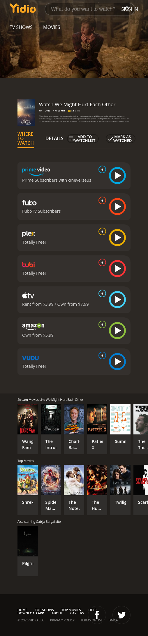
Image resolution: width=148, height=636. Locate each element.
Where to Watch (25, 139)
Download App (30, 613)
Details (54, 138)
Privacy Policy (62, 620)
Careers (77, 613)
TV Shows (21, 27)
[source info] (101, 169)
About (57, 613)
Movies (51, 27)
